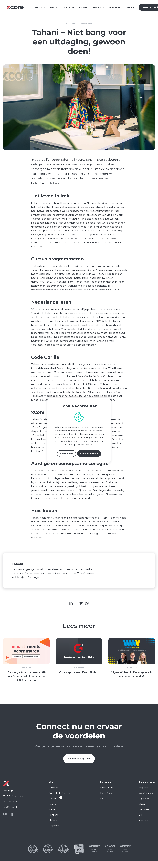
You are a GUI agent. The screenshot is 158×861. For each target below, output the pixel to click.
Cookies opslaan (89, 453)
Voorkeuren (66, 453)
